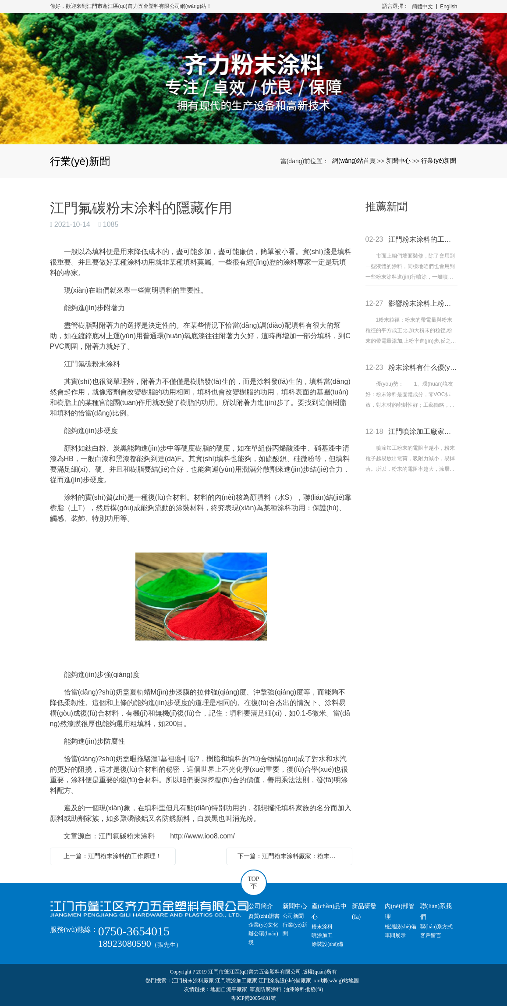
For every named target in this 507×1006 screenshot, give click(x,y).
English (448, 6)
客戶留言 (430, 935)
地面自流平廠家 (228, 989)
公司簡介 (260, 906)
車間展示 (395, 935)
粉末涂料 (322, 927)
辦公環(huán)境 (263, 938)
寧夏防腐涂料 (265, 989)
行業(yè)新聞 (438, 160)
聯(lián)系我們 (436, 911)
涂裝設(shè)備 (327, 944)
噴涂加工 (322, 935)
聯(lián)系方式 (436, 927)
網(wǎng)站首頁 (354, 160)
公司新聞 (293, 916)
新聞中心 (398, 160)
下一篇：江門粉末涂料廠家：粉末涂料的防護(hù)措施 (291, 855)
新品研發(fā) (364, 911)
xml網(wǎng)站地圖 (336, 980)
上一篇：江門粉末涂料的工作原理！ (113, 855)
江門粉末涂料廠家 (193, 980)
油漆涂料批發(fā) (303, 989)
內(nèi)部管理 (400, 911)
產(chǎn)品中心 (329, 911)
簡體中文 (422, 6)
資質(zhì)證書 (264, 916)
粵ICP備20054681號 (253, 998)
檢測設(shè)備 (400, 927)
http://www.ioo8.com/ (202, 836)
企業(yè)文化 (263, 925)
